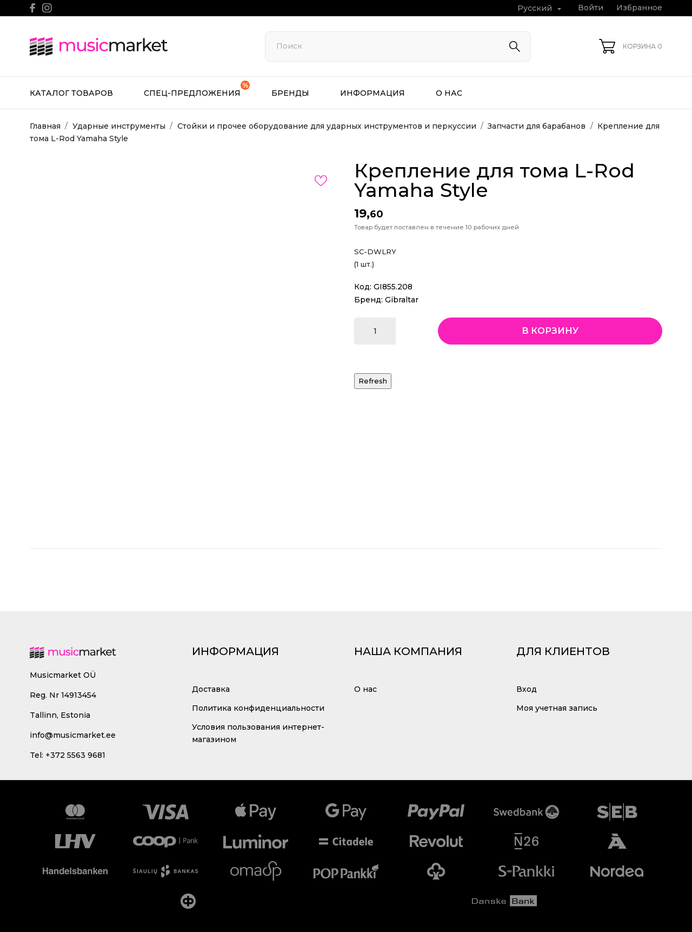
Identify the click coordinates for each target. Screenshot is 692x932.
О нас (449, 93)
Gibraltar (401, 300)
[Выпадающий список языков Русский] (540, 8)
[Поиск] (398, 46)
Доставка (211, 689)
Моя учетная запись (556, 708)
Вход (526, 689)
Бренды (290, 93)
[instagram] (47, 7)
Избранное (639, 7)
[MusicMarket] (135, 46)
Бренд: (368, 300)
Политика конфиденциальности (258, 708)
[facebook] (33, 7)
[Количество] (375, 331)
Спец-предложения (197, 89)
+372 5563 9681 (75, 755)
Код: (362, 287)
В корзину (550, 331)
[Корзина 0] (630, 46)
